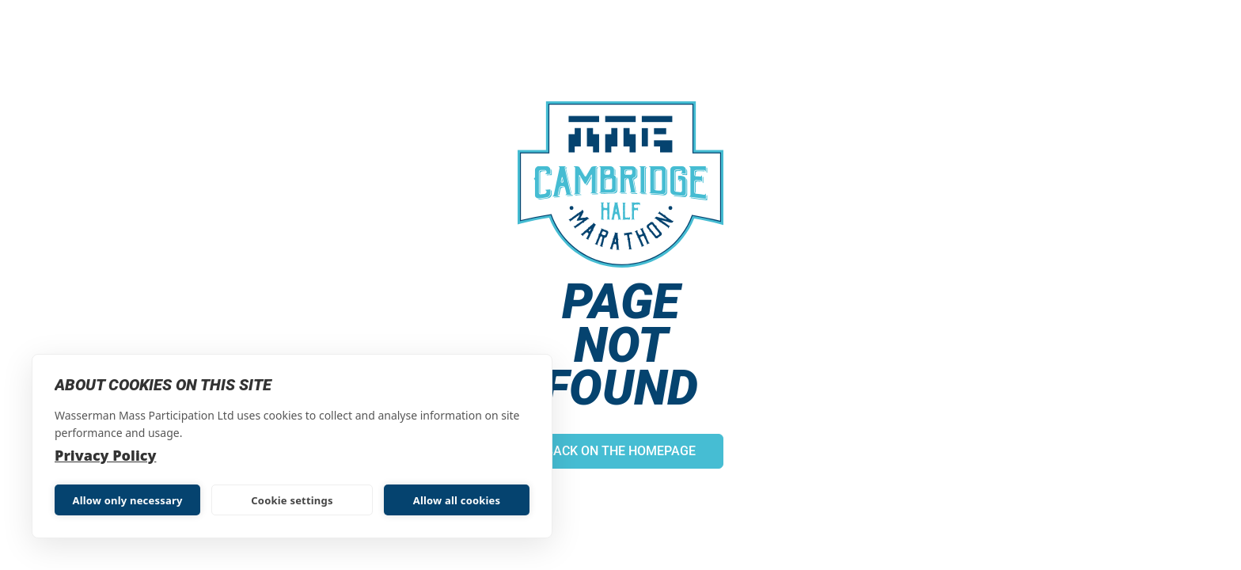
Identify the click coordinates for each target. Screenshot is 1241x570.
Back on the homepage (620, 450)
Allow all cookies (457, 500)
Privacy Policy (105, 455)
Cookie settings (291, 500)
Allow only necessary (127, 500)
